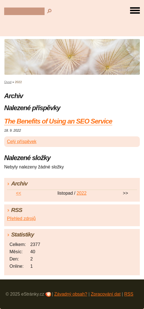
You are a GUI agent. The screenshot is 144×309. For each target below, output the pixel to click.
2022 (82, 193)
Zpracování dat (106, 294)
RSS (128, 294)
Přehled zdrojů (21, 218)
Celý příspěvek (21, 141)
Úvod (7, 82)
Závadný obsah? (70, 294)
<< (18, 193)
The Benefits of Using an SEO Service (58, 121)
